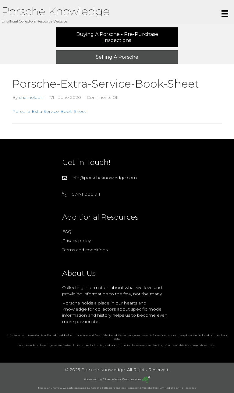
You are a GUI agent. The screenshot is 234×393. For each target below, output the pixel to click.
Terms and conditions (85, 249)
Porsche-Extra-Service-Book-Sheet (49, 111)
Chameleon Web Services (126, 379)
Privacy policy (76, 240)
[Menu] (224, 13)
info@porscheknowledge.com (104, 177)
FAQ (67, 231)
